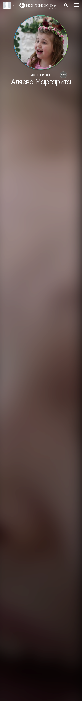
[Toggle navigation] (76, 5)
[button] (63, 75)
